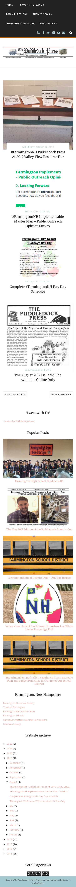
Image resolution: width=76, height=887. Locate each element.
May (12, 815)
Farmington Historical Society (19, 702)
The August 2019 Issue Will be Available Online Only (37, 801)
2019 (10, 758)
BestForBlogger (38, 883)
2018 (10, 839)
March (13, 825)
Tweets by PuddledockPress (18, 421)
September (16, 777)
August (14, 781)
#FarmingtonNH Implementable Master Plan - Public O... (40, 791)
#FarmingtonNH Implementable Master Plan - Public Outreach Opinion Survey (38, 221)
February (15, 829)
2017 (10, 844)
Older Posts (60, 394)
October (14, 772)
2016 (10, 848)
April (12, 820)
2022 (10, 743)
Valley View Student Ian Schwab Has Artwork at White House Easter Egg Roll (39, 628)
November (16, 767)
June (12, 810)
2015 (10, 853)
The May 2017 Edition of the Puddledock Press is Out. (39, 529)
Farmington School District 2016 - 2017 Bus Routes (39, 577)
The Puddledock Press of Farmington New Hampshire (36, 880)
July (12, 805)
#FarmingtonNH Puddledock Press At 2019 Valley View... (40, 786)
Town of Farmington (14, 707)
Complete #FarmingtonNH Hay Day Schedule (34, 796)
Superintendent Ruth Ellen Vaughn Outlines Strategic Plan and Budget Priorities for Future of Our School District (39, 680)
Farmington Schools (13, 715)
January (14, 834)
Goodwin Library (12, 723)
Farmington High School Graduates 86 (39, 481)
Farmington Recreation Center (19, 711)
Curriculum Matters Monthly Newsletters (25, 719)
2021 (10, 748)
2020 (10, 753)
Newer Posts (16, 394)
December (16, 762)
